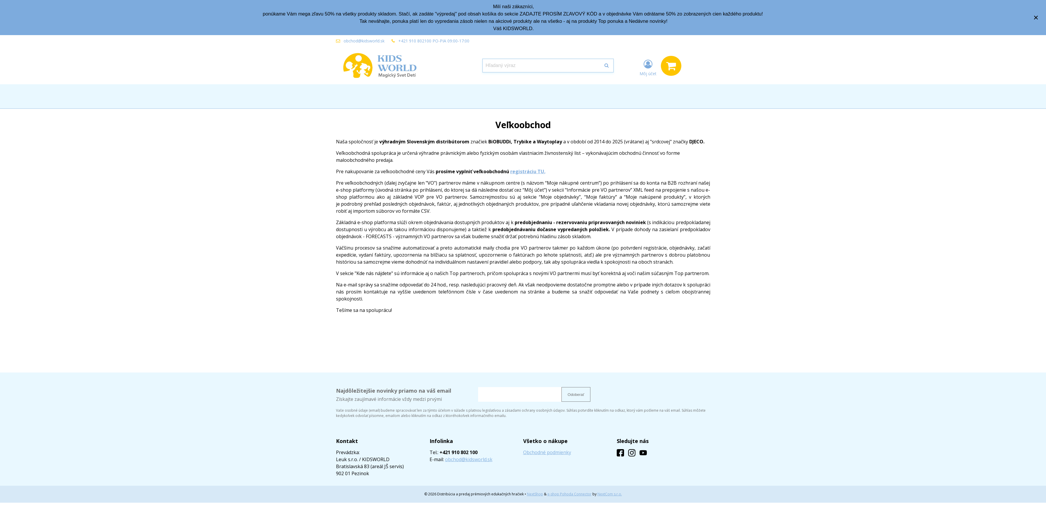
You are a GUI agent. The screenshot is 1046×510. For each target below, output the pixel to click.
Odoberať (576, 394)
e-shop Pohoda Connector (569, 494)
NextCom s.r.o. (609, 494)
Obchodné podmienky (547, 452)
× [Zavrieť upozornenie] (1036, 17)
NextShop (535, 494)
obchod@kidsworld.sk (364, 41)
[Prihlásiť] (648, 67)
